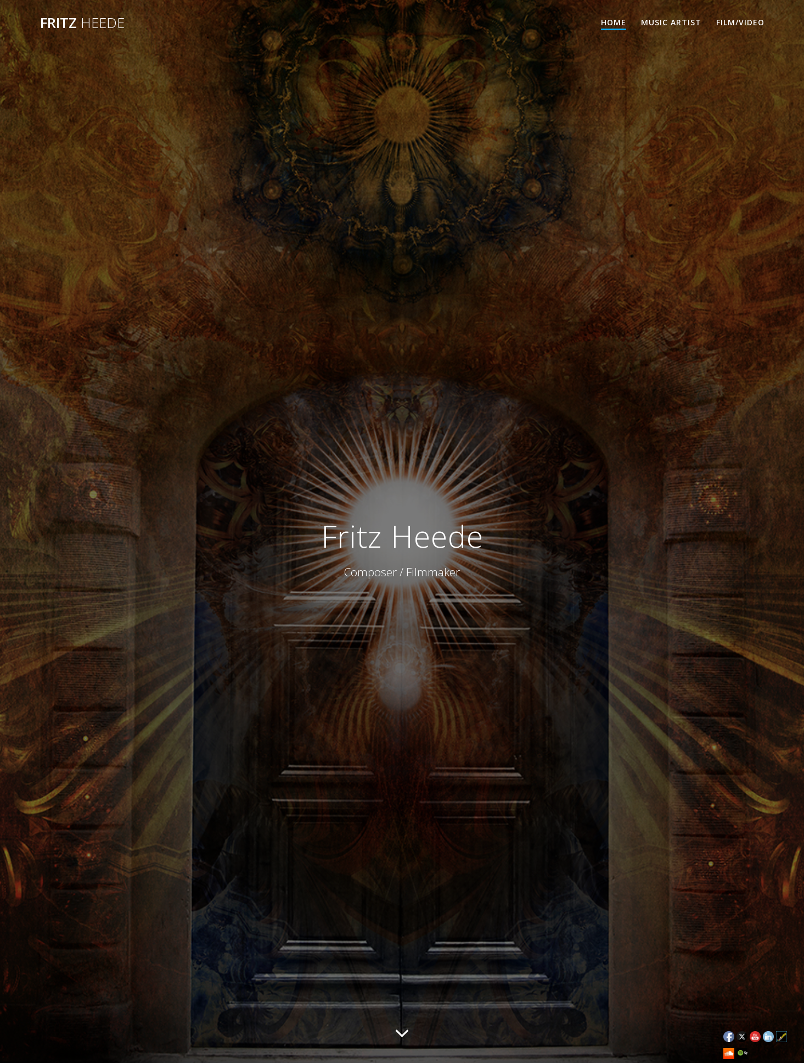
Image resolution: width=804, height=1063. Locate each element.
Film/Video (740, 22)
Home (613, 22)
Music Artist (671, 22)
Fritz (82, 23)
